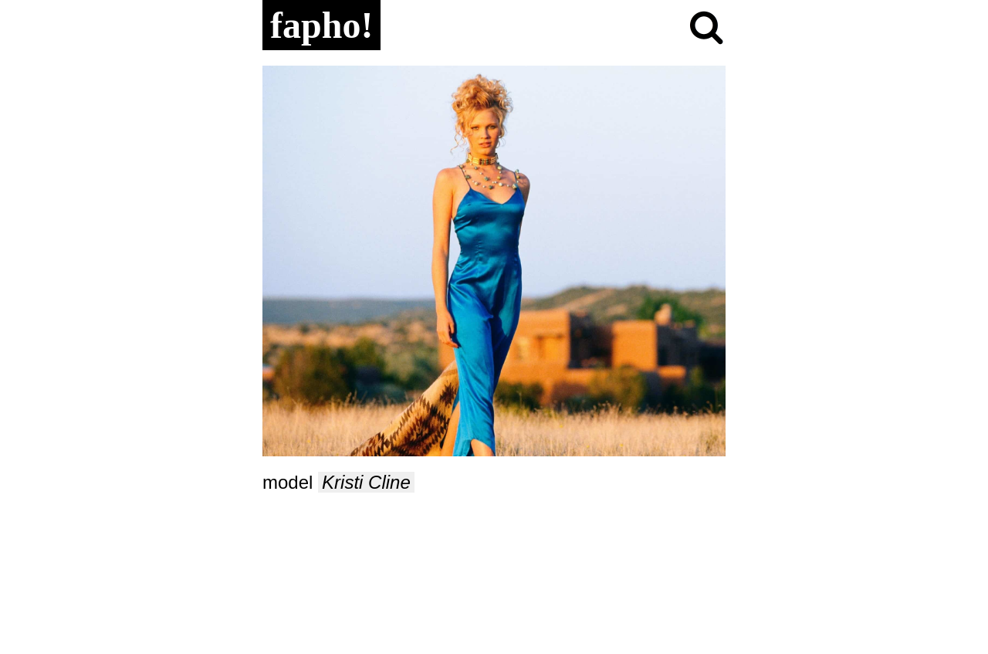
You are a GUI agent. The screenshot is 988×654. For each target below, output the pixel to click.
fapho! (321, 25)
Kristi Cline (366, 482)
